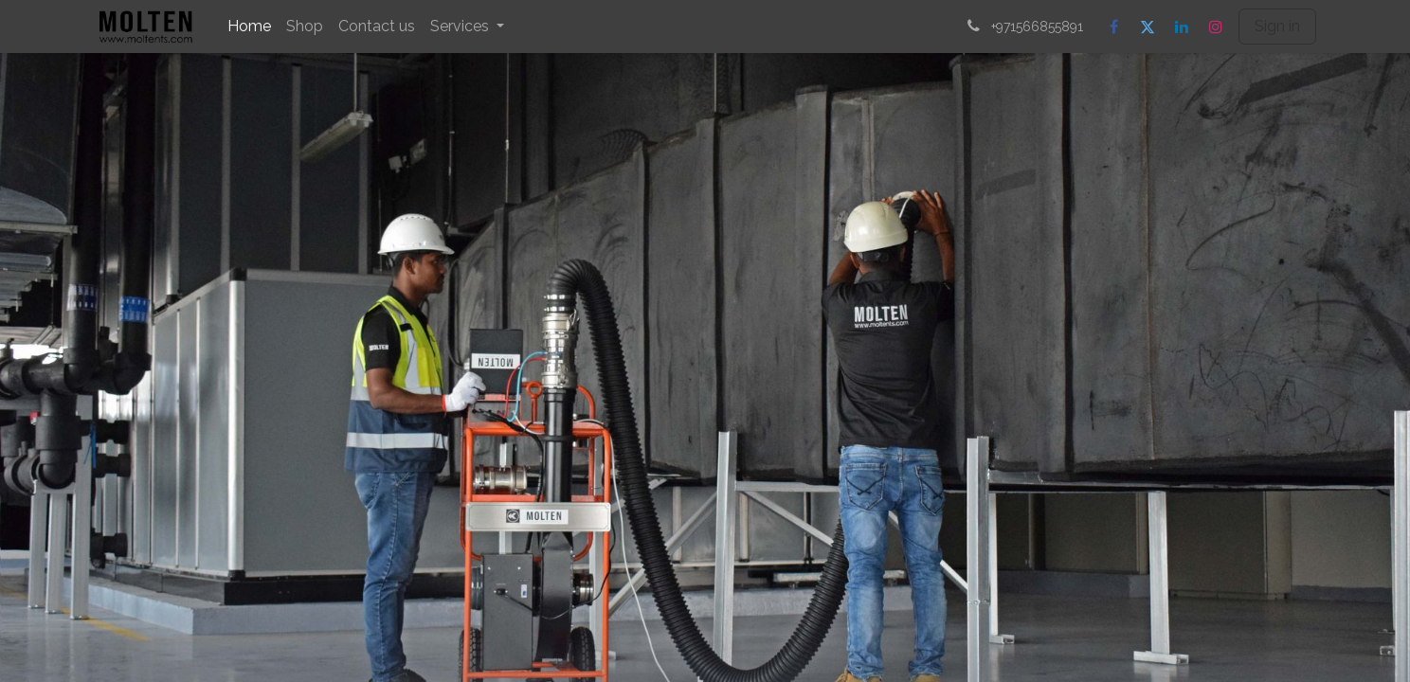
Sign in (1277, 26)
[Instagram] (1216, 26)
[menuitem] (249, 26)
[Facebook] (1113, 26)
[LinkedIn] (1181, 26)
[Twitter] (1147, 26)
